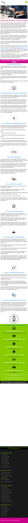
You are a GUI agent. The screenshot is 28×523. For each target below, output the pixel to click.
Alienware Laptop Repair (5, 466)
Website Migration (4, 511)
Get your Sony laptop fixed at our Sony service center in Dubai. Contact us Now (14, 448)
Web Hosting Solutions (6, 504)
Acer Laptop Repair (4, 465)
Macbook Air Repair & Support (7, 475)
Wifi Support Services (5, 497)
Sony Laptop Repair (5, 460)
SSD (22, 49)
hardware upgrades (4, 48)
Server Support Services (5, 496)
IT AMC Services (4, 487)
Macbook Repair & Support (6, 472)
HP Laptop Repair (4, 454)
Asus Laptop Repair (5, 461)
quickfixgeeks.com (18, 53)
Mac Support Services (6, 470)
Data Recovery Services (5, 489)
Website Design (4, 506)
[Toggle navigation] (26, 2)
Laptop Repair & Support (6, 453)
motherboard (11, 48)
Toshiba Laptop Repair (5, 463)
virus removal (24, 46)
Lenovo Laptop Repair (5, 456)
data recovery (18, 46)
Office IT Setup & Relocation (6, 490)
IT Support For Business (6, 485)
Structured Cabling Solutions (6, 501)
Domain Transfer (4, 508)
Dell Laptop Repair (4, 458)
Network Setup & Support (6, 499)
